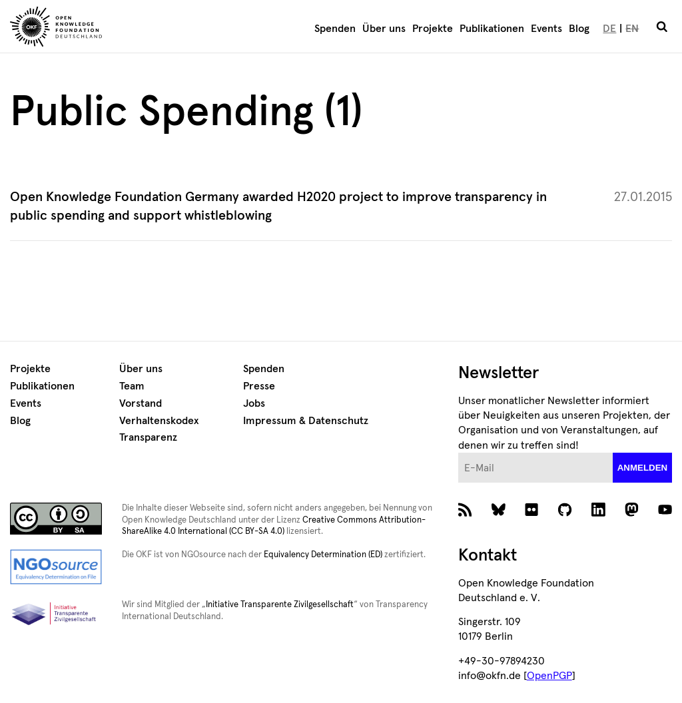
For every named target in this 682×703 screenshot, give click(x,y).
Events (546, 28)
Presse (259, 386)
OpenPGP (549, 675)
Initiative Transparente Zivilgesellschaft (280, 604)
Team (132, 386)
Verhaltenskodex (158, 420)
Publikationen (492, 28)
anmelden (642, 468)
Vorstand (140, 403)
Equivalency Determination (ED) (323, 555)
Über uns (384, 28)
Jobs (254, 403)
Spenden (335, 28)
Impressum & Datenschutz (305, 420)
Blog (579, 28)
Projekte (432, 28)
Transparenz (148, 437)
